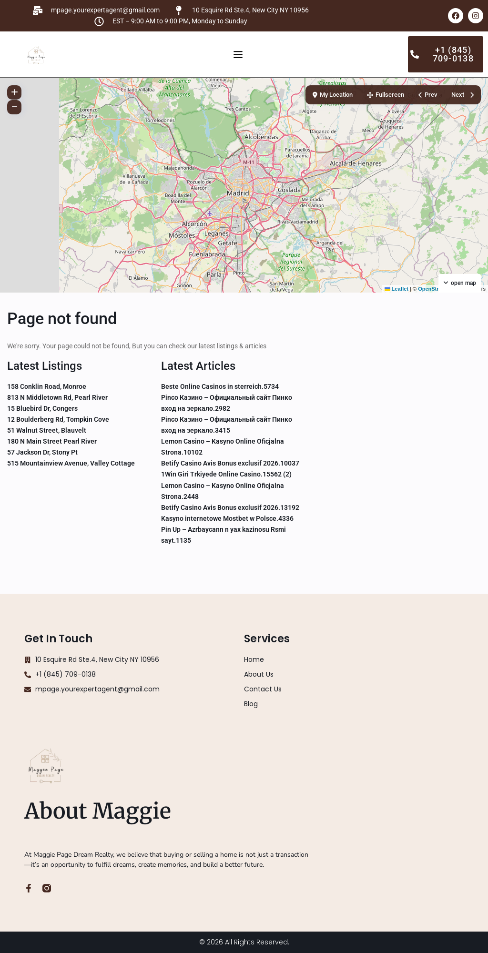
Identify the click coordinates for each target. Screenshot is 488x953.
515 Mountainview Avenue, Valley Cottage (71, 463)
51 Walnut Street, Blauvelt (46, 430)
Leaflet (397, 289)
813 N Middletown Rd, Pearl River (57, 397)
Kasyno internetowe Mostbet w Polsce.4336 (227, 518)
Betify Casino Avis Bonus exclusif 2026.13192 (230, 507)
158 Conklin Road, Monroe (46, 386)
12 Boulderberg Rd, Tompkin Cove (58, 419)
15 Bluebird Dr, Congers (42, 408)
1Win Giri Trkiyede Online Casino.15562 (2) (226, 474)
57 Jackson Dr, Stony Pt (42, 452)
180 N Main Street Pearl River (52, 441)
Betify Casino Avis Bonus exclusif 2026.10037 (230, 463)
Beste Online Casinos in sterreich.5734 (220, 386)
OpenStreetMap (437, 289)
